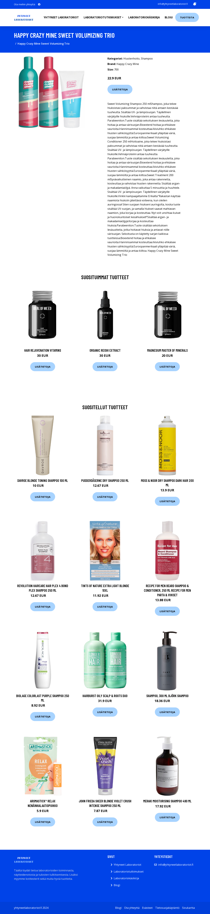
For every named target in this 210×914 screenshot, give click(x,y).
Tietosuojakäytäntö (167, 908)
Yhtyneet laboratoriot (61, 17)
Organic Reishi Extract (105, 350)
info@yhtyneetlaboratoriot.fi (173, 3)
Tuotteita (187, 17)
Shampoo (147, 58)
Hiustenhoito (131, 58)
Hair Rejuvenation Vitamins (42, 350)
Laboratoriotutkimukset (129, 871)
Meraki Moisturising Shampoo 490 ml (167, 801)
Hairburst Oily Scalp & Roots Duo (105, 696)
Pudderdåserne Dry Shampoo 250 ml (105, 480)
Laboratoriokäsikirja (144, 17)
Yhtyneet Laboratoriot (127, 864)
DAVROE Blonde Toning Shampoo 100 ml (42, 480)
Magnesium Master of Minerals (167, 350)
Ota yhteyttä (131, 908)
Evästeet (147, 908)
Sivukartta (188, 908)
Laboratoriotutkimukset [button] (102, 17)
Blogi (169, 17)
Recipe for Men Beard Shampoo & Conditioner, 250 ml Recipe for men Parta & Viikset (167, 590)
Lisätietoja (120, 89)
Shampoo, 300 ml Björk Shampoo (167, 696)
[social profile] (39, 4)
